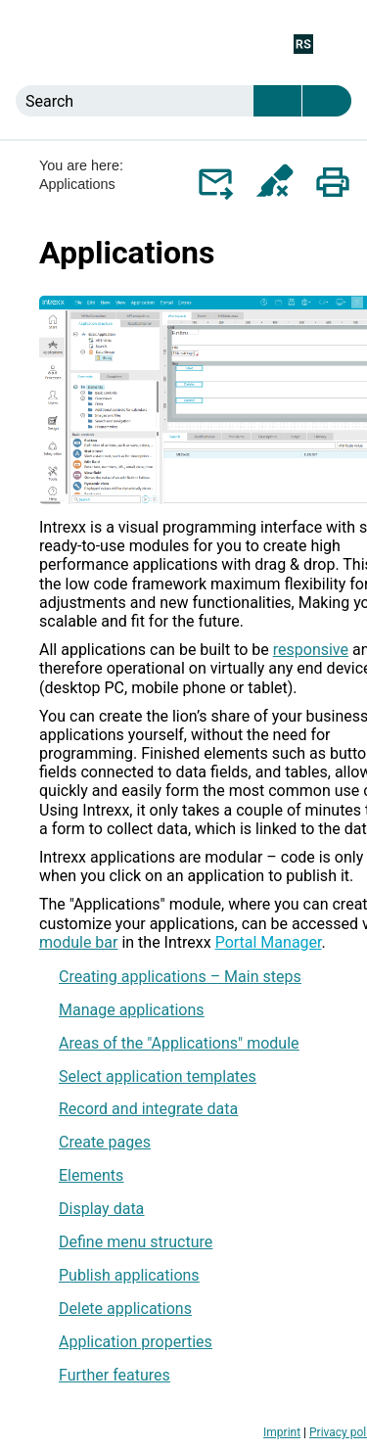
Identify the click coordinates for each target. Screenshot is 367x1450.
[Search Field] (183, 101)
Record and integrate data (148, 1108)
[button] (277, 101)
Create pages (105, 1142)
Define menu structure (135, 1242)
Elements (91, 1175)
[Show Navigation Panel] (340, 43)
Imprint (281, 1432)
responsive (310, 649)
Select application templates (157, 1076)
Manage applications (132, 1010)
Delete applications (125, 1308)
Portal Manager (268, 942)
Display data (101, 1208)
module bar (78, 942)
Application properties (135, 1342)
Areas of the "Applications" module (179, 1043)
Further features (114, 1375)
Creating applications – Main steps (180, 976)
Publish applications (129, 1275)
